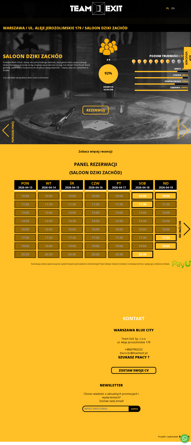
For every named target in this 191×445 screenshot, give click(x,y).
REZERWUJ (95, 110)
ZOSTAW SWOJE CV (134, 370)
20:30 (25, 254)
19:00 (25, 246)
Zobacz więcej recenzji (95, 151)
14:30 (25, 221)
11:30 (25, 204)
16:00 (25, 229)
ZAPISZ (134, 408)
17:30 (25, 238)
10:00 (25, 196)
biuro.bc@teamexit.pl (134, 353)
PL (167, 8)
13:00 (25, 213)
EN (173, 8)
